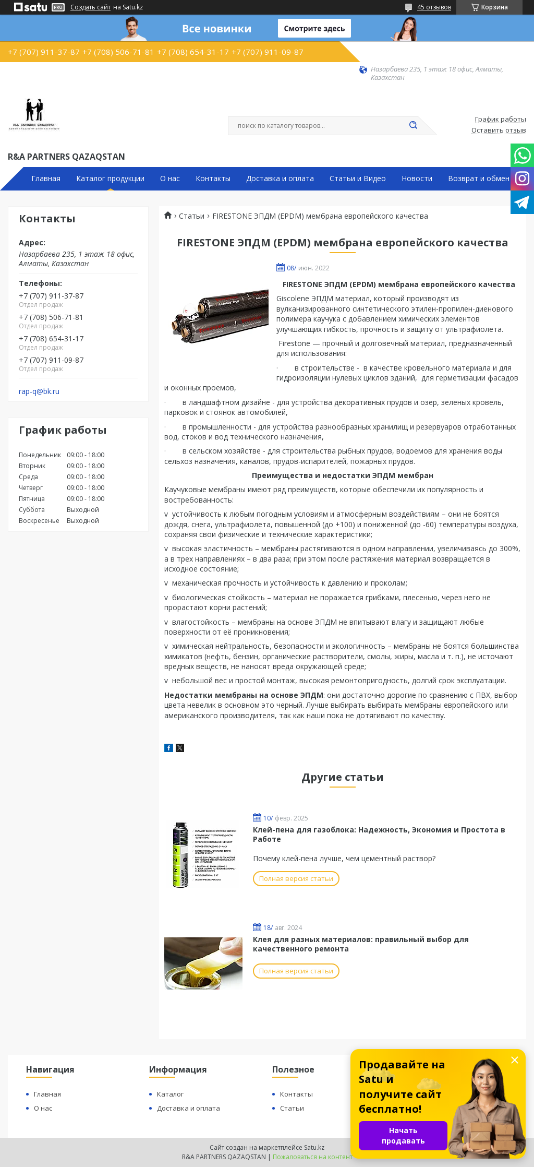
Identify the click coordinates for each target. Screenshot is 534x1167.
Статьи (191, 216)
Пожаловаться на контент (313, 1156)
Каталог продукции (110, 178)
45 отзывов (434, 7)
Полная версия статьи (296, 878)
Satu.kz (314, 1147)
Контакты (213, 178)
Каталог (170, 1094)
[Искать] (413, 125)
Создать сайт (90, 7)
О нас (170, 178)
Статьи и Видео (358, 178)
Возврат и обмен (478, 178)
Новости (417, 178)
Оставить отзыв (498, 130)
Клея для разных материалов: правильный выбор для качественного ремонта (361, 944)
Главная (45, 178)
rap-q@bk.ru (39, 391)
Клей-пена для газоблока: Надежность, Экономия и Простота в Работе (379, 834)
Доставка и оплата (280, 178)
